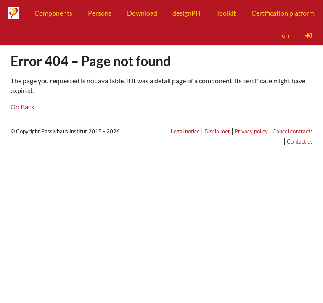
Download (142, 13)
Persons (99, 13)
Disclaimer (217, 131)
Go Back (22, 107)
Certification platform (283, 13)
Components (53, 13)
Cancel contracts (293, 131)
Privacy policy (251, 131)
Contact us (300, 141)
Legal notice (185, 131)
